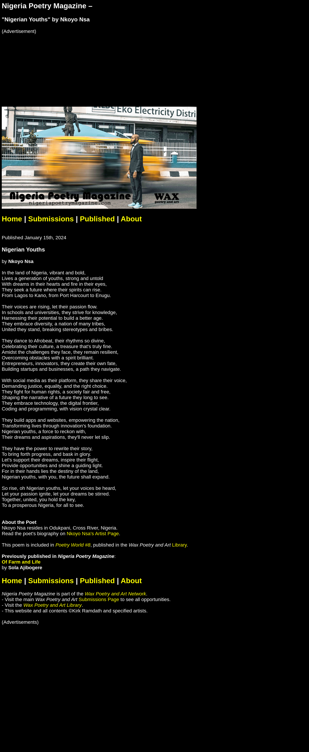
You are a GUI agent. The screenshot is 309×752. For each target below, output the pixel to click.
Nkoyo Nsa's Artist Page (93, 533)
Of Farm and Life (21, 562)
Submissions (51, 219)
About (131, 219)
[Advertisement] (132, 64)
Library (179, 545)
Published (97, 219)
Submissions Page (99, 599)
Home (12, 219)
